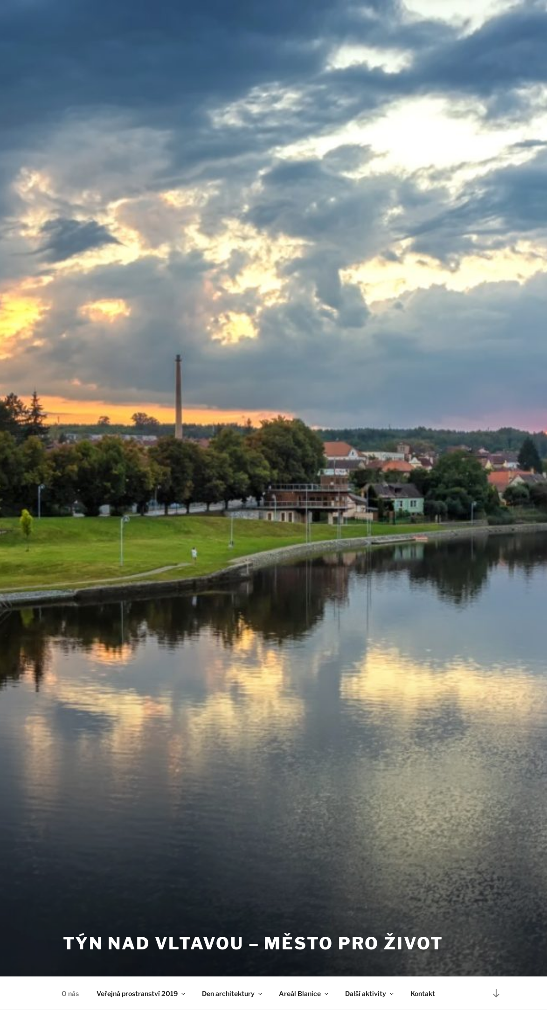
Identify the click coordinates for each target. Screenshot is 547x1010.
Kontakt (422, 993)
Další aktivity (370, 993)
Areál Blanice (304, 993)
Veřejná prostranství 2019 (142, 993)
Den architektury (232, 993)
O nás (70, 993)
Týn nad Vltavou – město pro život (253, 943)
